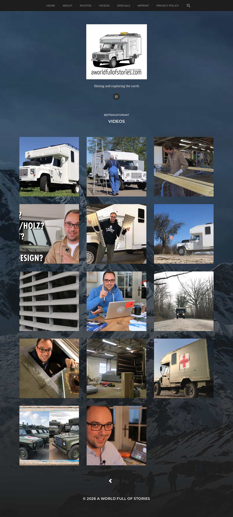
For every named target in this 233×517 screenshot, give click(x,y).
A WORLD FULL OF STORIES (123, 498)
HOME (50, 5)
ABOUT (67, 5)
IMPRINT (143, 5)
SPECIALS (123, 5)
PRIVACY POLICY (167, 5)
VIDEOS (104, 5)
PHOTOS (85, 5)
